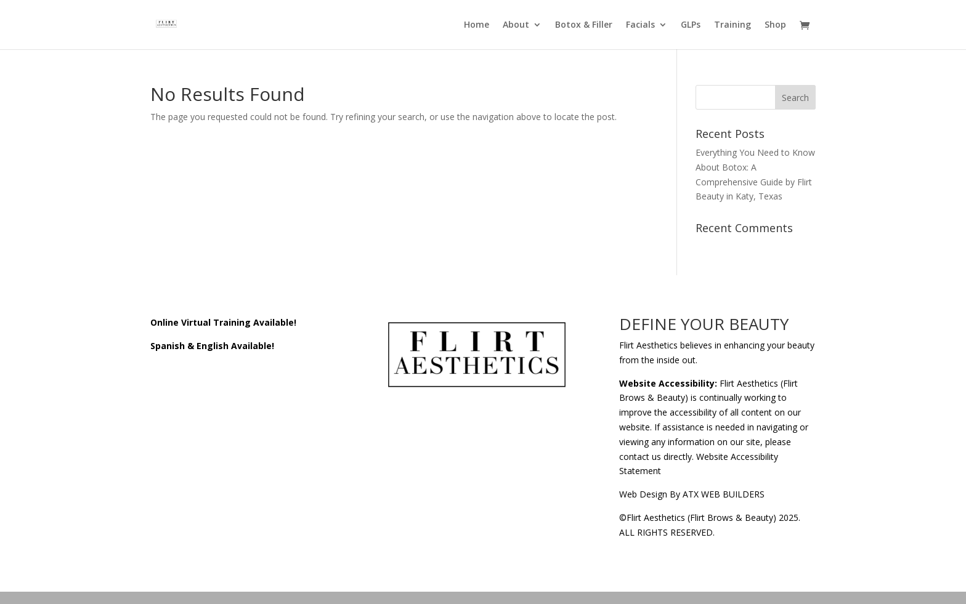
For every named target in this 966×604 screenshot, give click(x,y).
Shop (775, 25)
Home (476, 25)
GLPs (690, 25)
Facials (640, 25)
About (516, 25)
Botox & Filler (583, 25)
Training (732, 25)
